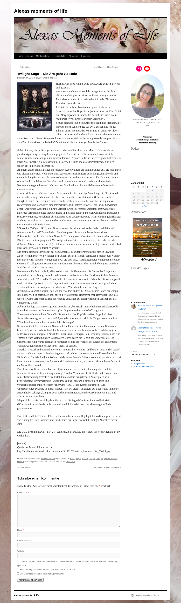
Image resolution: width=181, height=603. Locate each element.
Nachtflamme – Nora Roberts (107, 67)
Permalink (70, 461)
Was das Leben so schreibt (144, 366)
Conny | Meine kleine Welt (148, 328)
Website (20, 551)
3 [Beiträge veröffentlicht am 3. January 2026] (157, 190)
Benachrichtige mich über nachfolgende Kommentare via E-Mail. (48, 569)
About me (73, 56)
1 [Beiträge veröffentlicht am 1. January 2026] (147, 190)
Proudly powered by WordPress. (147, 595)
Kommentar (23, 493)
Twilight (99, 459)
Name (20, 530)
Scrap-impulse (139, 363)
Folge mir (85, 56)
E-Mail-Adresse (24, 540)
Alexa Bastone (50, 78)
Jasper (92, 459)
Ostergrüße (23, 67)
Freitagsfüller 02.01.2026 (147, 331)
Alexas (30, 56)
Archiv (134, 351)
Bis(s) (78, 459)
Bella (72, 459)
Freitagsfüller (59, 56)
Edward (85, 459)
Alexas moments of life (40, 11)
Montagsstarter (43, 56)
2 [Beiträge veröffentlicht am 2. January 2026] (152, 190)
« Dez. (144, 206)
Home (20, 56)
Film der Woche (48, 459)
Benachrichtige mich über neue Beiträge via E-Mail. (42, 574)
